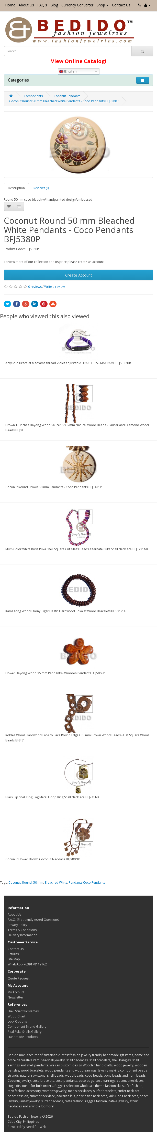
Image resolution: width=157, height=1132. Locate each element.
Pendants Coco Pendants (87, 882)
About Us (26, 5)
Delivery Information (22, 935)
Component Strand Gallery (27, 1026)
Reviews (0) (41, 188)
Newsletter (15, 997)
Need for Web (36, 1127)
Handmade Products (23, 1037)
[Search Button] (142, 51)
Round (27, 882)
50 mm (38, 882)
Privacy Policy (17, 925)
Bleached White (56, 882)
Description (16, 188)
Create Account (78, 275)
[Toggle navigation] (142, 80)
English (68, 71)
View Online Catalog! (78, 61)
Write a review (54, 286)
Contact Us (121, 5)
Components (33, 96)
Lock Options (17, 1021)
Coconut (14, 882)
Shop (103, 5)
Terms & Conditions (22, 930)
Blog (54, 5)
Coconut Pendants (67, 96)
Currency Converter (77, 5)
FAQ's (42, 5)
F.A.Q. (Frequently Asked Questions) (33, 919)
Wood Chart (16, 1016)
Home (10, 5)
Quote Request (18, 978)
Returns (13, 954)
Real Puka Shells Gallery (24, 1031)
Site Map (14, 959)
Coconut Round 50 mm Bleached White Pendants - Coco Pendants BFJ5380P (64, 101)
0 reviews (35, 286)
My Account (16, 992)
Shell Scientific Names (23, 1011)
